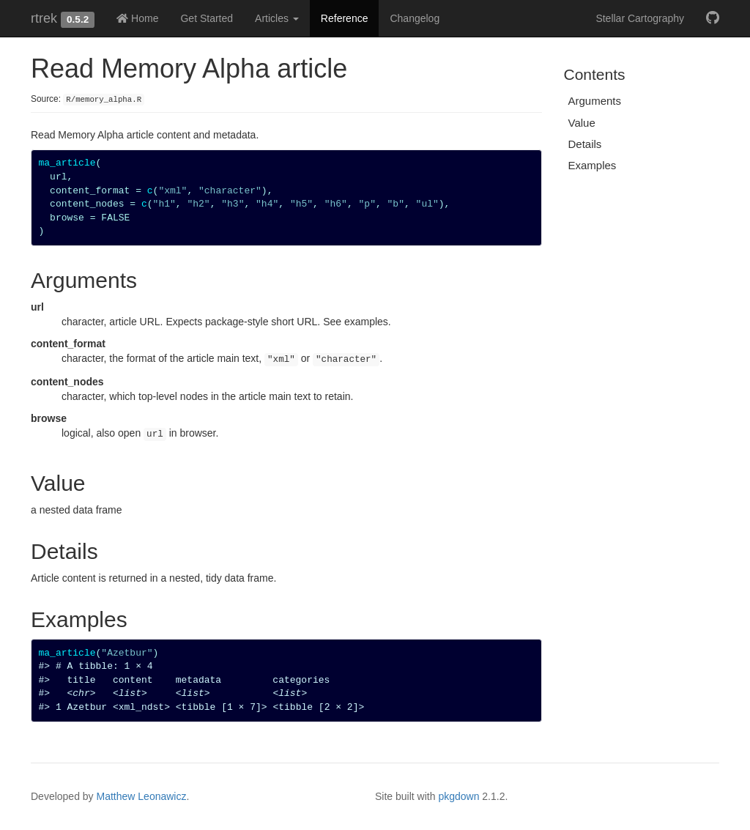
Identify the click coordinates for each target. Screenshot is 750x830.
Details (585, 144)
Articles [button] (277, 18)
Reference (344, 18)
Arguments (595, 101)
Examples (592, 165)
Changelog (414, 18)
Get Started (206, 18)
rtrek (44, 18)
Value (581, 122)
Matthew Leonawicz (142, 796)
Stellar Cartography (639, 18)
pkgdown (458, 796)
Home (137, 18)
